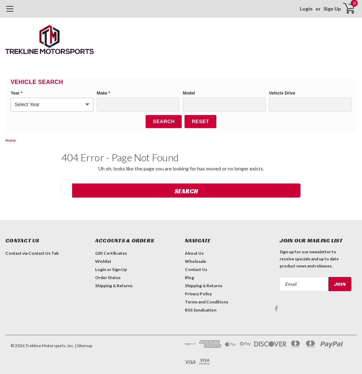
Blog (189, 277)
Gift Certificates (111, 253)
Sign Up (332, 9)
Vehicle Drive (282, 93)
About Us (194, 253)
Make (103, 93)
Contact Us (196, 269)
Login (306, 9)
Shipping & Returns (114, 285)
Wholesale (195, 261)
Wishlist (103, 261)
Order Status (108, 277)
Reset (200, 121)
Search (164, 121)
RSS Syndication (200, 310)
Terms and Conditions (206, 301)
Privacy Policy (198, 293)
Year (16, 93)
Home (10, 140)
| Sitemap (83, 345)
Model (189, 93)
